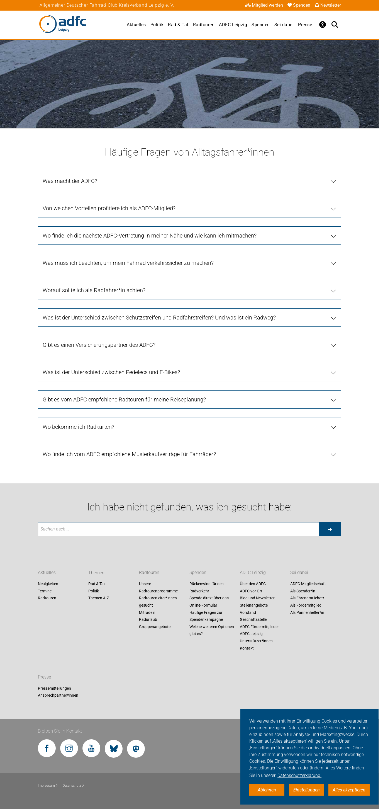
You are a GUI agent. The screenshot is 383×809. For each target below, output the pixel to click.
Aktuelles (136, 24)
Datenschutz (74, 786)
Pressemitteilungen (54, 688)
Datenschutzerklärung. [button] (299, 775)
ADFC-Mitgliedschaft (308, 584)
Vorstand (248, 612)
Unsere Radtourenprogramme (158, 588)
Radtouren (204, 24)
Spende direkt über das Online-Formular (209, 602)
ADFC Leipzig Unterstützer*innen (256, 637)
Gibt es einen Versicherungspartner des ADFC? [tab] (99, 344)
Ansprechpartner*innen (58, 695)
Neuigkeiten (48, 584)
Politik (157, 24)
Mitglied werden (264, 5)
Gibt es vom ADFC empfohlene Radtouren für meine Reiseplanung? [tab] (124, 399)
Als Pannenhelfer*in (307, 612)
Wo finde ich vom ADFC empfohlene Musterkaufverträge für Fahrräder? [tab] (129, 454)
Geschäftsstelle (253, 619)
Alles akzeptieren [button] (349, 790)
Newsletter (328, 5)
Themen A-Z (98, 598)
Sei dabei (284, 24)
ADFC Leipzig (233, 24)
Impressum (48, 786)
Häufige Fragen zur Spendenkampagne (206, 616)
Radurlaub (148, 619)
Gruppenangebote (154, 626)
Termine (45, 591)
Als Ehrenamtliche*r (307, 598)
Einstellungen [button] (306, 790)
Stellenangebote (254, 605)
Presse (305, 24)
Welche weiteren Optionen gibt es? (211, 630)
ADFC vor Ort (251, 591)
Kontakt (247, 648)
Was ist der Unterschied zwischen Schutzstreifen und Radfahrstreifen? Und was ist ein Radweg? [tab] (159, 317)
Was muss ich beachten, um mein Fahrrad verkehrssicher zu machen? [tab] (128, 263)
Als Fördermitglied (305, 605)
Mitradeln (147, 612)
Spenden (298, 5)
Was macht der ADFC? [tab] (70, 181)
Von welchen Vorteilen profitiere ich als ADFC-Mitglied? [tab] (109, 208)
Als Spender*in (302, 591)
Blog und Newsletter (257, 598)
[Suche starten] (330, 529)
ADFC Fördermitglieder (259, 626)
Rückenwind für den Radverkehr (206, 588)
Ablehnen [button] (267, 790)
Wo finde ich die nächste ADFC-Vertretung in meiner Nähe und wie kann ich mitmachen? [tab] (150, 235)
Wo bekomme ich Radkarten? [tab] (78, 426)
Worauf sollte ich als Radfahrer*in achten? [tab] (94, 290)
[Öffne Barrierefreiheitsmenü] (322, 24)
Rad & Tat (178, 24)
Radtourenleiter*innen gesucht (158, 602)
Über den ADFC (253, 584)
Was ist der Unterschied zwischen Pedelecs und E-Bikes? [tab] (111, 372)
